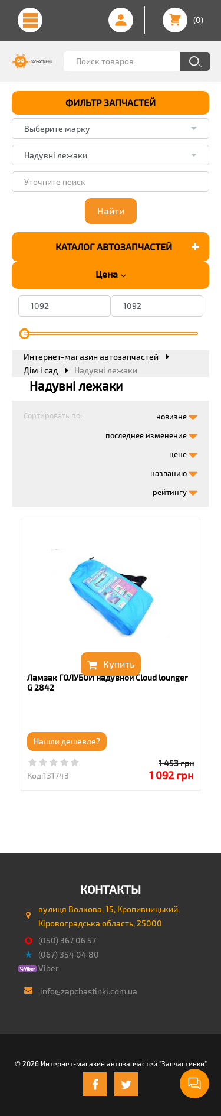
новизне (176, 414)
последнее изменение (151, 433)
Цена (110, 274)
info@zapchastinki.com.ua (88, 991)
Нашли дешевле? (67, 741)
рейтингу (175, 489)
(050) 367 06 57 (67, 940)
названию (173, 471)
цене (183, 452)
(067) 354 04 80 (68, 954)
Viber (48, 968)
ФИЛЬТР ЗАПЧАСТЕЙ (110, 102)
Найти (110, 210)
